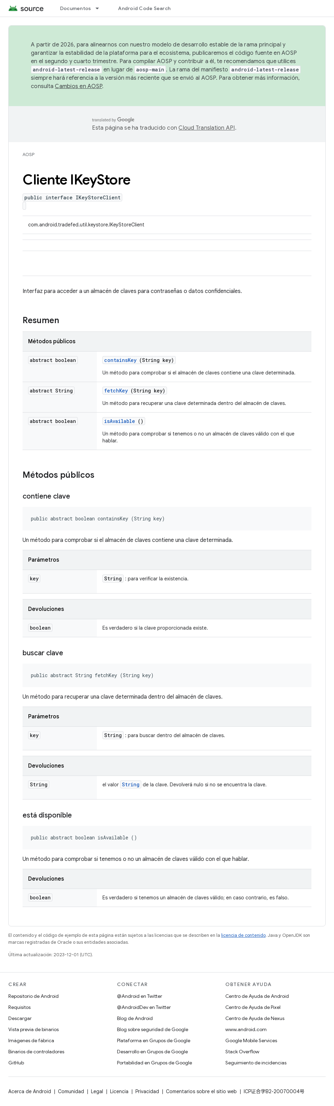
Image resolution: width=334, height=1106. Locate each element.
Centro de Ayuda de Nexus (254, 1018)
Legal (97, 1091)
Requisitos (19, 1007)
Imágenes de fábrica (31, 1040)
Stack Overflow (242, 1051)
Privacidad (147, 1091)
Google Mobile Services (251, 1040)
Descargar (20, 1018)
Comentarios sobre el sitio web (201, 1091)
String (131, 784)
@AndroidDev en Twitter (144, 1007)
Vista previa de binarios (33, 1029)
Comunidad (71, 1091)
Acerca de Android (29, 1091)
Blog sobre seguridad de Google (152, 1029)
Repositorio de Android (33, 996)
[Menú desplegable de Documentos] (100, 8)
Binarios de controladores (36, 1051)
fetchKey (116, 390)
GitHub (16, 1063)
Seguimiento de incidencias (255, 1063)
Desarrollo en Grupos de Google (152, 1051)
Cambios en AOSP (78, 86)
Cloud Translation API (206, 127)
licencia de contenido (243, 935)
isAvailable (119, 421)
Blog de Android (135, 1018)
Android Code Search (144, 8)
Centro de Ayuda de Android (257, 996)
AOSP (28, 154)
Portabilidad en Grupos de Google (154, 1063)
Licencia (119, 1091)
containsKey (120, 360)
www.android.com (246, 1029)
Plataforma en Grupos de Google (153, 1040)
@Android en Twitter (139, 996)
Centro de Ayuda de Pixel (253, 1007)
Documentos (75, 8)
